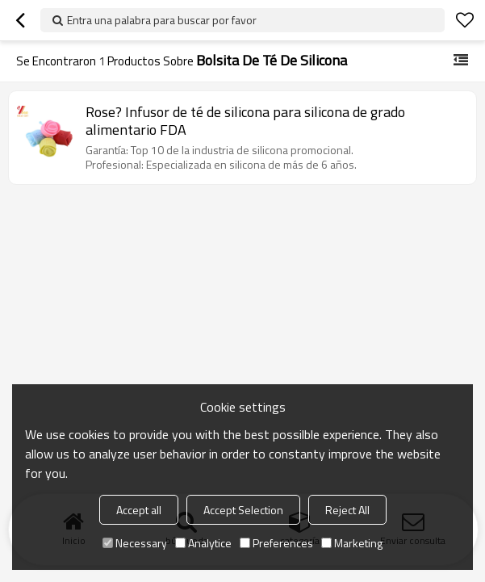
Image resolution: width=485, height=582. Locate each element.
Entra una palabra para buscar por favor (162, 19)
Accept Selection (243, 509)
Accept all (138, 509)
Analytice (203, 542)
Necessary (134, 542)
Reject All (347, 509)
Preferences (276, 542)
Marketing (352, 542)
